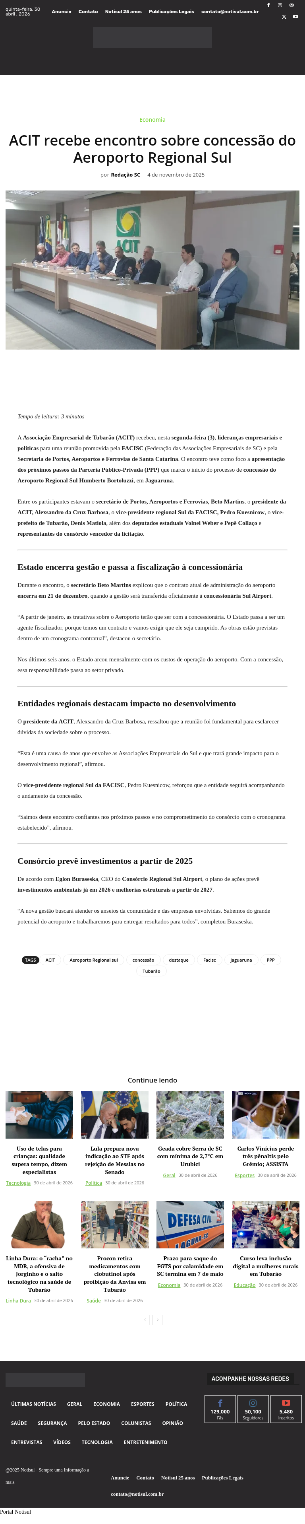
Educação (245, 1284)
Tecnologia (18, 1182)
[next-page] (157, 1319)
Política (93, 1182)
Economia (152, 121)
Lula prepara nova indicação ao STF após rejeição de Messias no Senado (115, 1159)
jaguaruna (241, 960)
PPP (271, 960)
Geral (169, 1175)
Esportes (245, 1175)
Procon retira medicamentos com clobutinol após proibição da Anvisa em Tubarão (115, 1273)
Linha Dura (18, 1300)
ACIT (50, 960)
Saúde (94, 1300)
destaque (179, 960)
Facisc (209, 960)
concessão (143, 960)
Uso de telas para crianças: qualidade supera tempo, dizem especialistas (39, 1159)
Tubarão (151, 971)
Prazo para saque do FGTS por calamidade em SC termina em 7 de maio (190, 1265)
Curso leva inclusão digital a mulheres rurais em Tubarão (266, 1265)
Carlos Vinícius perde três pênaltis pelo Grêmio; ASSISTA (265, 1155)
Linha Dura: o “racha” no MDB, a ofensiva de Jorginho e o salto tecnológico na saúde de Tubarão (39, 1273)
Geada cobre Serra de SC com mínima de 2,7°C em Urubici (190, 1155)
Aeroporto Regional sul (93, 960)
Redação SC (125, 175)
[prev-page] (145, 1319)
